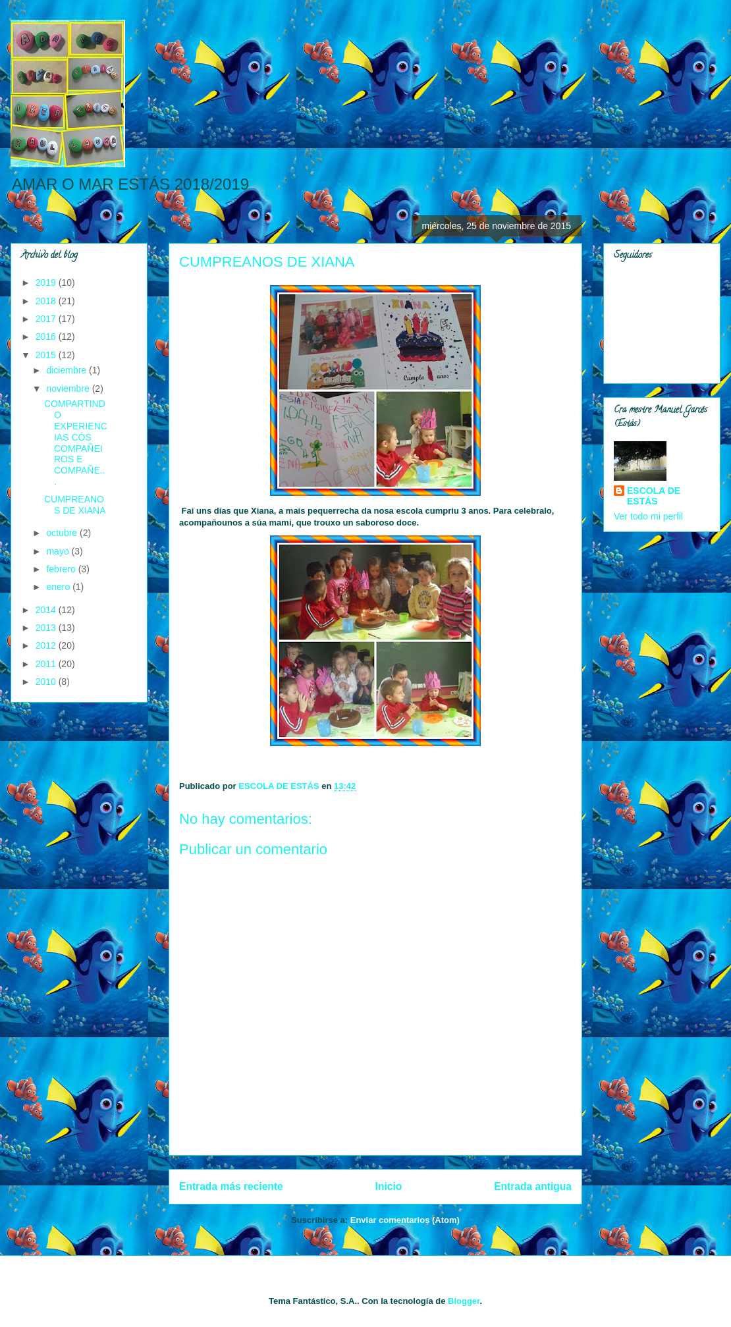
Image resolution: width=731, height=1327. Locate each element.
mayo (58, 551)
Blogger (463, 1301)
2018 (47, 301)
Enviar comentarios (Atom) (405, 1220)
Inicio (388, 1186)
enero (59, 587)
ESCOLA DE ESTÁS (653, 495)
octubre (63, 533)
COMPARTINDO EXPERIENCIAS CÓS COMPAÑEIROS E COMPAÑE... (75, 442)
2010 (47, 681)
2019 (47, 282)
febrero (62, 569)
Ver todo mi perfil (648, 516)
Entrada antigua (533, 1186)
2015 (47, 355)
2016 (47, 336)
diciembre (67, 370)
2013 (47, 627)
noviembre (69, 388)
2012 (47, 645)
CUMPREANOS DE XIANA (75, 505)
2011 (47, 664)
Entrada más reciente (231, 1186)
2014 (47, 610)
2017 (47, 318)
